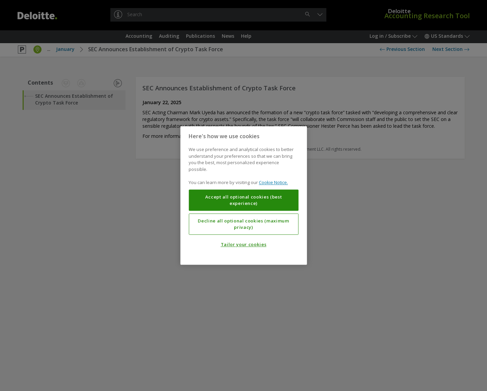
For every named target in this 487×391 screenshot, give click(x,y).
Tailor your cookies (243, 245)
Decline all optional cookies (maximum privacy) (243, 224)
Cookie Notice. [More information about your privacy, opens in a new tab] (273, 183)
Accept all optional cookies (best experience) (243, 200)
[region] (243, 195)
